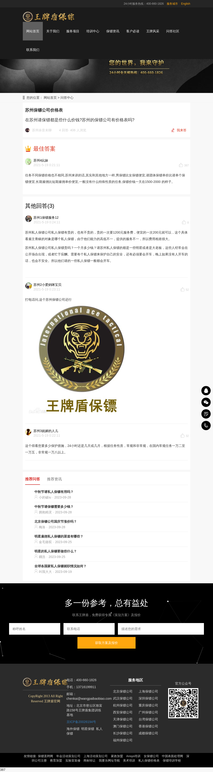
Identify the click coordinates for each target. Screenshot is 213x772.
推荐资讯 (54, 479)
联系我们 (32, 50)
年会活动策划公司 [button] (68, 756)
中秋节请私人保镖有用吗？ (53, 492)
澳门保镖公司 (123, 726)
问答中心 (66, 97)
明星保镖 (87, 729)
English (185, 3)
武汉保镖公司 (123, 698)
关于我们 (52, 31)
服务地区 (135, 680)
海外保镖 (73, 729)
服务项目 (72, 31)
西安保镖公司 (123, 712)
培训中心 (92, 31)
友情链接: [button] (30, 756)
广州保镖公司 (148, 712)
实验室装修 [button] (72, 760)
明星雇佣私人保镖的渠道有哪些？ (58, 536)
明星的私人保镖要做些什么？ (55, 551)
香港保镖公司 (148, 726)
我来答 (181, 130)
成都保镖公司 (148, 733)
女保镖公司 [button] (151, 756)
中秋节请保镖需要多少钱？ (53, 506)
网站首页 (32, 31)
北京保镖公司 (123, 691)
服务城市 (172, 3)
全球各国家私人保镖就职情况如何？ (60, 566)
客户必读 (132, 31)
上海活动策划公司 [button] (95, 756)
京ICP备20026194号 (81, 722)
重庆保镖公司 (148, 705)
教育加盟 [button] (56, 760)
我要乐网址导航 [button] (109, 760)
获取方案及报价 (106, 643)
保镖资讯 (112, 31)
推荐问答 (32, 479)
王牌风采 (152, 31)
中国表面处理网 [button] (172, 756)
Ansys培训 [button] (133, 756)
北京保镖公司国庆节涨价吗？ (55, 521)
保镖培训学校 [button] (172, 760)
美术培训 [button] (129, 760)
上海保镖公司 (148, 691)
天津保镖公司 (123, 719)
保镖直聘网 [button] (45, 756)
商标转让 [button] (89, 760)
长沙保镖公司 (123, 733)
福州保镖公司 (123, 740)
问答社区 (172, 31)
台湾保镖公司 (148, 719)
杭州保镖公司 (123, 705)
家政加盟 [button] (117, 756)
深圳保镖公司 (148, 698)
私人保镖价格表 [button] (149, 760)
